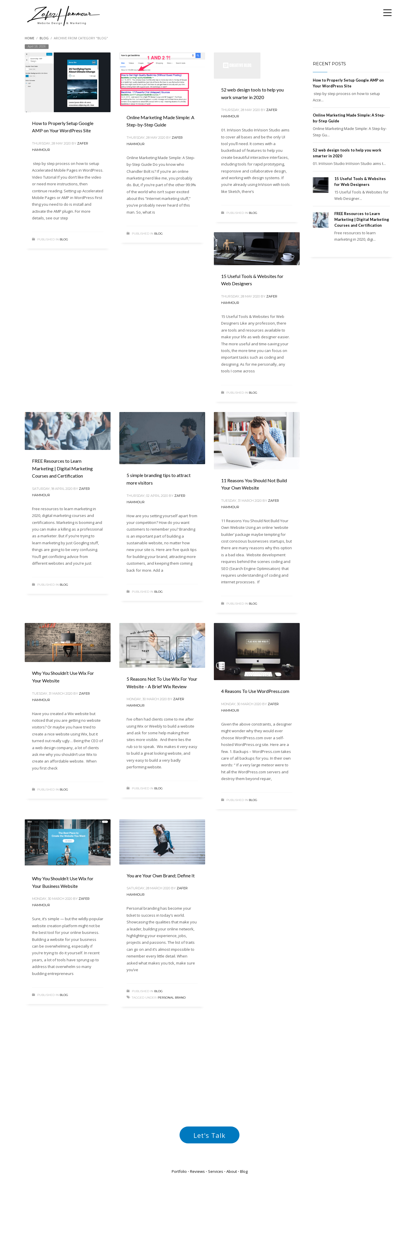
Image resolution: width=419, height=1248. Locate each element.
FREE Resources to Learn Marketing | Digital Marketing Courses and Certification (62, 468)
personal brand (172, 997)
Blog (64, 239)
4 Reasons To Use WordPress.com (255, 691)
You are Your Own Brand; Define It (161, 875)
